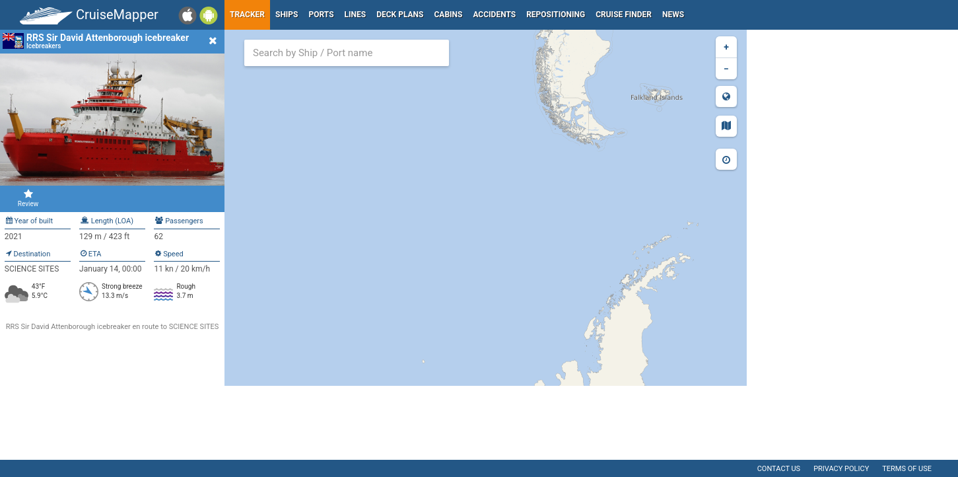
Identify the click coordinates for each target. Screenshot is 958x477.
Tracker (247, 14)
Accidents (494, 14)
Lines (355, 14)
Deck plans (399, 14)
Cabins (448, 14)
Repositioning (555, 14)
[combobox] (346, 53)
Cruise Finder (624, 14)
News (673, 14)
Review (28, 198)
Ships (286, 14)
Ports (321, 14)
